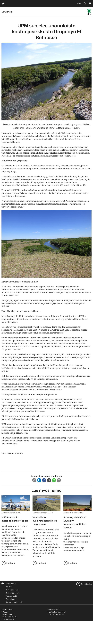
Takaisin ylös (86, 584)
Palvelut (9, 586)
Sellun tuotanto (12, 589)
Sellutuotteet (11, 583)
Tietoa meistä (11, 596)
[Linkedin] (39, 480)
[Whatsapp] (54, 480)
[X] (49, 480)
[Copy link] (34, 480)
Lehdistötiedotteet (56, 614)
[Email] (59, 480)
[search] (85, 3)
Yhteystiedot (11, 599)
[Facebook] (44, 480)
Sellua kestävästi (12, 593)
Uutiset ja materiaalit (14, 602)
